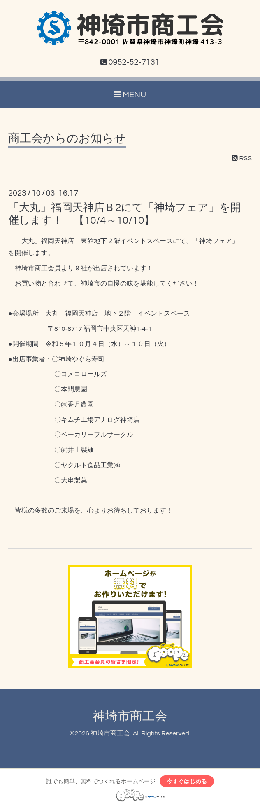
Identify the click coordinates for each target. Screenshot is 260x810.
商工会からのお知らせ (67, 139)
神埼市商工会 (130, 716)
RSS (242, 158)
